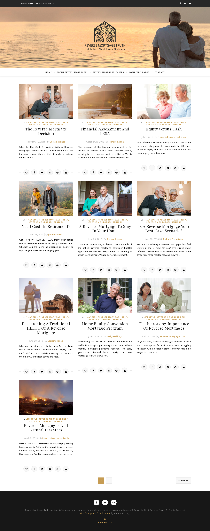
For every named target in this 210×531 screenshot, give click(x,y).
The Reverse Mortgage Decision (46, 131)
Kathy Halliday (114, 334)
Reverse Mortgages (41, 124)
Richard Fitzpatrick (173, 237)
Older (183, 478)
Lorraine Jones (57, 141)
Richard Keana (116, 141)
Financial (32, 122)
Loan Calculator (139, 72)
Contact (160, 72)
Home (48, 72)
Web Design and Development (95, 510)
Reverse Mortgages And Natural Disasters (46, 425)
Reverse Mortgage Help (53, 122)
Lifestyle (149, 316)
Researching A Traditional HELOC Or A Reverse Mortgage (46, 326)
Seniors (59, 124)
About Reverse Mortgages (72, 72)
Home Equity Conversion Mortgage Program (105, 324)
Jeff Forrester (55, 233)
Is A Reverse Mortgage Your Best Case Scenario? (164, 227)
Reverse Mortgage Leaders (108, 72)
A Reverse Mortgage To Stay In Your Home (104, 227)
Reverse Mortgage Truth (173, 334)
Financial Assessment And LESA (105, 131)
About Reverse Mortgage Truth (37, 3)
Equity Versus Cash (164, 128)
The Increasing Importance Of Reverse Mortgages (164, 324)
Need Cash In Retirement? (46, 225)
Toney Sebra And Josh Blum (171, 136)
